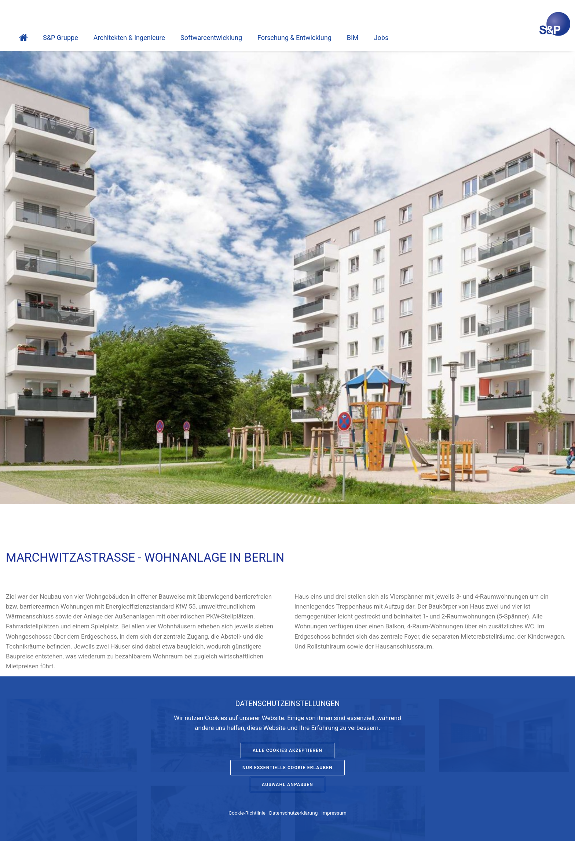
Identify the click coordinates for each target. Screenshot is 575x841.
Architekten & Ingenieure (129, 37)
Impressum (333, 813)
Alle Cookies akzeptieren (287, 750)
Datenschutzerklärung (293, 813)
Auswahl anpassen (287, 784)
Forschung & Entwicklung (294, 37)
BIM (353, 37)
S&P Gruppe (60, 37)
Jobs (381, 37)
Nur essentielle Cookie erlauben (287, 767)
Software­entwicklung (211, 37)
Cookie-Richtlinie (246, 813)
